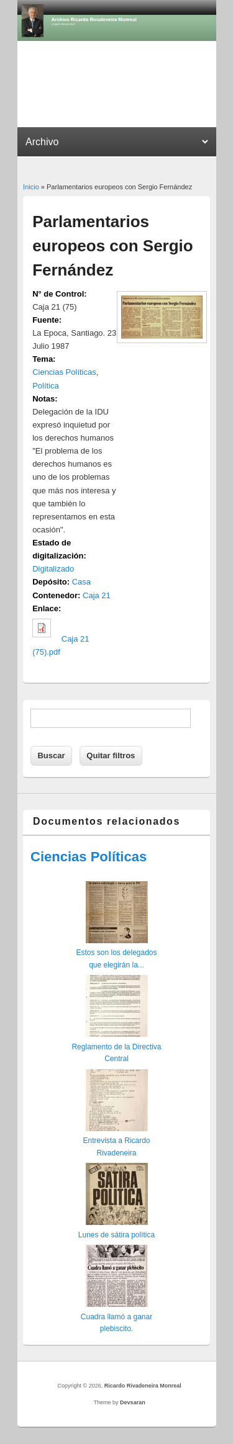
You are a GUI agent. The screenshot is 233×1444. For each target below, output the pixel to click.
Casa (81, 581)
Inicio (31, 187)
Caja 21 (97, 595)
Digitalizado (53, 568)
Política (45, 385)
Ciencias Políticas (64, 372)
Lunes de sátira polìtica (116, 1235)
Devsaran (132, 1402)
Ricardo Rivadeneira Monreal (142, 1386)
